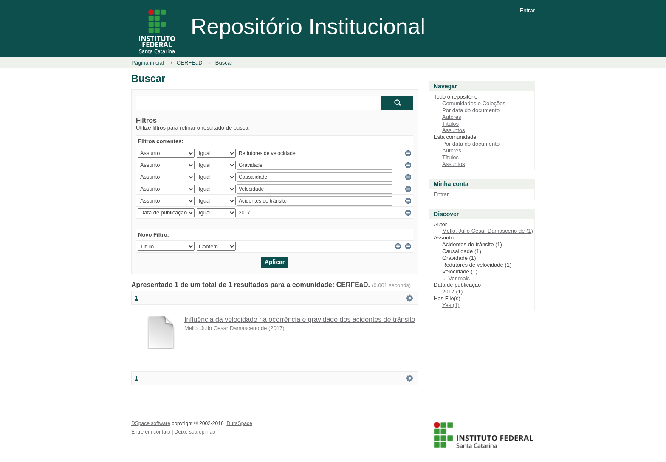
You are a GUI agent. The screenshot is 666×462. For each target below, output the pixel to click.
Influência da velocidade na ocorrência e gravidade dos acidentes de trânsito (299, 319)
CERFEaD (190, 62)
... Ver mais (456, 278)
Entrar (527, 10)
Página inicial (147, 62)
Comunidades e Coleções (473, 103)
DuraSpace (239, 423)
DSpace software (150, 423)
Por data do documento (471, 110)
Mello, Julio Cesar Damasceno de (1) (487, 231)
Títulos (450, 124)
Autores (451, 117)
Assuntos (453, 130)
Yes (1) (451, 305)
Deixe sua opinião (195, 432)
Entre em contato (150, 432)
